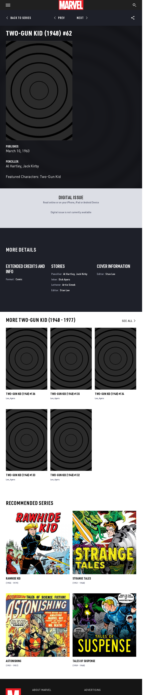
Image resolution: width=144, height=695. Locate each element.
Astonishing (13, 661)
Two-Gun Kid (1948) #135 (65, 394)
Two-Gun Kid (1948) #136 (20, 394)
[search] (134, 5)
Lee (7, 398)
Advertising (92, 689)
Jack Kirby (31, 166)
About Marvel (41, 689)
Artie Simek (68, 284)
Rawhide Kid (13, 578)
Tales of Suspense (84, 661)
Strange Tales (82, 578)
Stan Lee (65, 290)
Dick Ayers (64, 279)
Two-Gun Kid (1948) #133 (20, 475)
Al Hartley (13, 166)
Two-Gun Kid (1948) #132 (65, 475)
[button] (6, 5)
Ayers (12, 398)
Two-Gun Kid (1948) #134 (109, 394)
